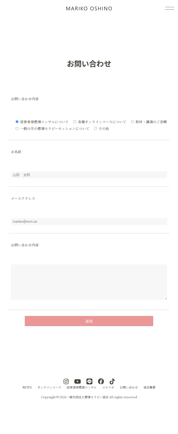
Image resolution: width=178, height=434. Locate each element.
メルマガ (108, 394)
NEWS (27, 394)
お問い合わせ (129, 394)
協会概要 (149, 394)
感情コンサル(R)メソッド (89, 8)
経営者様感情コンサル (82, 394)
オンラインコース (49, 394)
